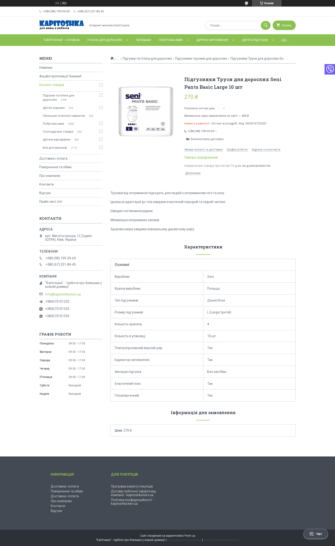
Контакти (46, 184)
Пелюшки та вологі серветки (64, 115)
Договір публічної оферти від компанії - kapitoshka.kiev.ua (133, 493)
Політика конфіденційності (221, 540)
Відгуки (45, 193)
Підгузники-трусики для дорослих (201, 58)
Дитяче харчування (212, 40)
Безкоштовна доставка (207, 139)
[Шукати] (266, 25)
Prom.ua (189, 535)
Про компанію (49, 176)
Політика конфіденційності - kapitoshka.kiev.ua (132, 501)
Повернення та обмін (55, 167)
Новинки (45, 67)
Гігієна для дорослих (104, 40)
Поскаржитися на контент (184, 540)
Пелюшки (143, 40)
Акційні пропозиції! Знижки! (60, 76)
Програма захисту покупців (132, 486)
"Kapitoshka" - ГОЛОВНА (61, 40)
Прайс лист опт (50, 201)
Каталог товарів (51, 85)
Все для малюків (55, 147)
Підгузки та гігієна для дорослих (147, 58)
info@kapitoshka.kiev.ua (63, 294)
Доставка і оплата (53, 158)
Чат (315, 534)
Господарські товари (58, 131)
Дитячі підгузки (255, 40)
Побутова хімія (171, 40)
